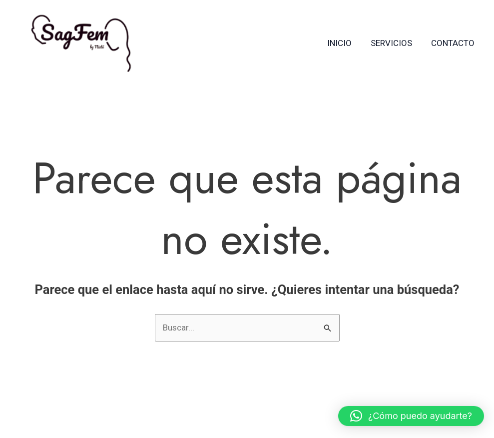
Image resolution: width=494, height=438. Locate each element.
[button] (411, 416)
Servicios (394, 43)
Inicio (344, 43)
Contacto (454, 43)
